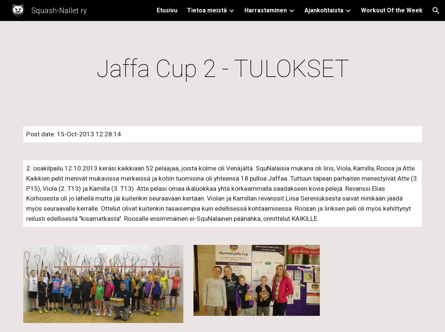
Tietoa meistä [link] (207, 10)
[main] (222, 69)
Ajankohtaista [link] (323, 10)
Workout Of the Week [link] (392, 10)
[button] (436, 11)
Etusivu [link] (167, 10)
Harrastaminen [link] (265, 10)
